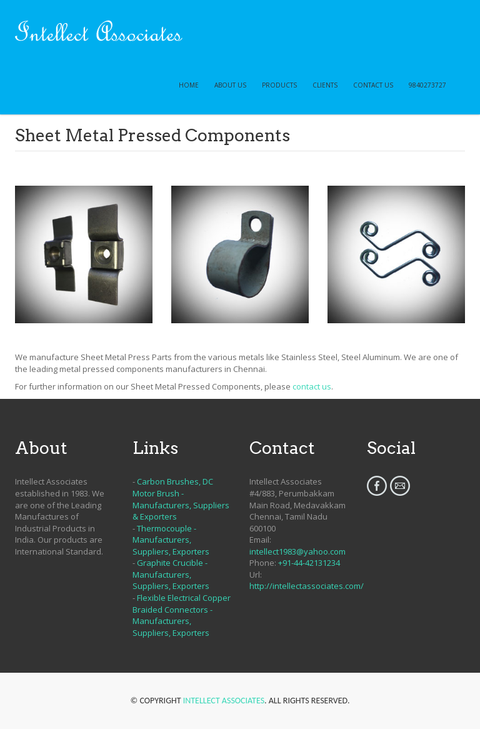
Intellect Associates (223, 700)
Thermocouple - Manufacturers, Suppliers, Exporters (170, 540)
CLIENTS (325, 85)
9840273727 (427, 85)
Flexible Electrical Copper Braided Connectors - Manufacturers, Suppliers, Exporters (181, 615)
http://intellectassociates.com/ (306, 585)
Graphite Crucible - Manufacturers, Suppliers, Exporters (170, 574)
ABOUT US (230, 85)
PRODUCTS (279, 85)
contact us (311, 386)
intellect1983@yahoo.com (297, 551)
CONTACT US (373, 85)
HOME (189, 85)
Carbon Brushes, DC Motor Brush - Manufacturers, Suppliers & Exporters (180, 499)
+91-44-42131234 (309, 562)
